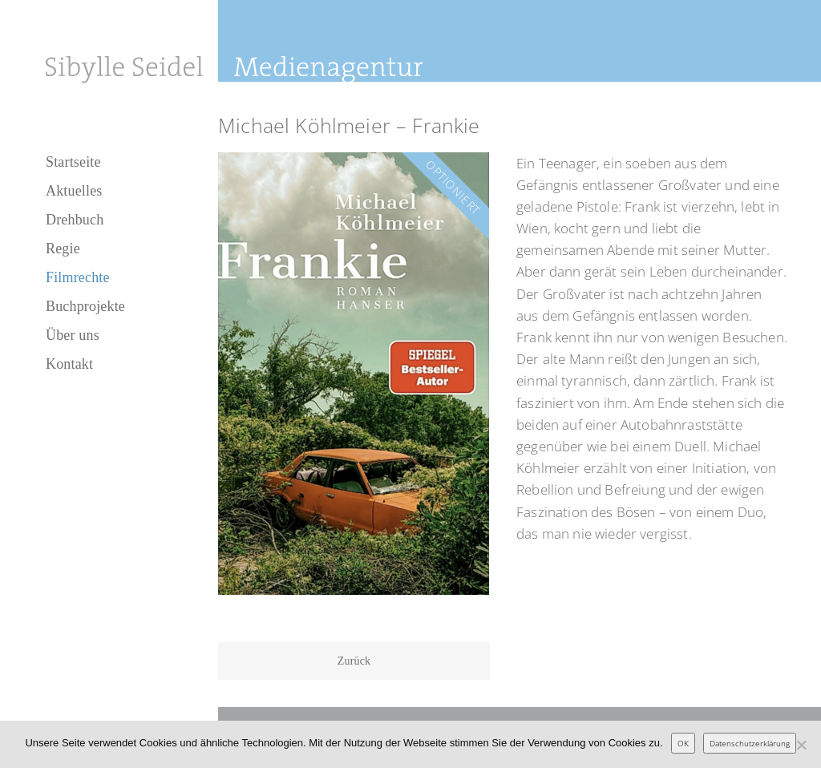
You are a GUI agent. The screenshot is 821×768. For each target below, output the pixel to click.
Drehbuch (74, 220)
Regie (63, 249)
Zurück (354, 661)
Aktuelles (74, 191)
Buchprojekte (85, 306)
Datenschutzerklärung (750, 743)
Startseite (73, 162)
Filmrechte (78, 277)
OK (683, 743)
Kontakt (69, 364)
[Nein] (801, 745)
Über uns (72, 335)
